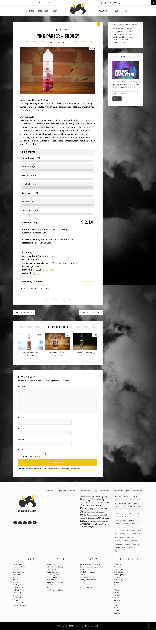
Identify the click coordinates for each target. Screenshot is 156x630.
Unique (124, 547)
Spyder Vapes (18, 592)
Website (21, 439)
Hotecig (116, 605)
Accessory (118, 496)
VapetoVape (17, 595)
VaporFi (116, 585)
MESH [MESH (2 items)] (91, 515)
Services (114, 11)
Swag (134, 544)
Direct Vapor (118, 569)
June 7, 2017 (63, 30)
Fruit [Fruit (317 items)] (84, 511)
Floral (139, 517)
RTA (116, 537)
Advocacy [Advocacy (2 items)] (82, 496)
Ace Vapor (16, 580)
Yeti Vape (117, 577)
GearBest (117, 595)
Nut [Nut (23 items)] (105, 514)
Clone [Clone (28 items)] (83, 505)
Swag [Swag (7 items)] (100, 524)
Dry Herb (125, 517)
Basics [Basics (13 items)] (106, 496)
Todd (48, 587)
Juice (52, 42)
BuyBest (117, 600)
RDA (129, 534)
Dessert (130, 513)
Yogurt (117, 551)
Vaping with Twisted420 (55, 582)
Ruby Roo (50, 585)
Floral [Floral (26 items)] (104, 508)
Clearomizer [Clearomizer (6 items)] (104, 502)
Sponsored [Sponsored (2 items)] (100, 521)
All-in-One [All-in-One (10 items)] (90, 496)
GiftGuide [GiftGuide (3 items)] (91, 512)
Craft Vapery (118, 580)
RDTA (134, 534)
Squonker (134, 540)
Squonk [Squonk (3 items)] (105, 521)
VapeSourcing (119, 608)
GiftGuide (123, 520)
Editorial (132, 517)
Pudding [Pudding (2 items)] (94, 518)
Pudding (122, 534)
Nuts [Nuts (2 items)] (81, 518)
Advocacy (126, 496)
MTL (116, 530)
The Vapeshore (18, 572)
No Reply (64, 42)
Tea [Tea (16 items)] (104, 524)
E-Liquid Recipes (86, 587)
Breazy (116, 582)
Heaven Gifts (118, 598)
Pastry (139, 530)
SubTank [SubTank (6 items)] (94, 524)
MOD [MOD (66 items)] (96, 514)
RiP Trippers (51, 569)
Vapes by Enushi (19, 603)
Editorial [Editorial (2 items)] (98, 509)
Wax (130, 547)
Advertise (103, 11)
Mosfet (136, 527)
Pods (116, 534)
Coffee (138, 510)
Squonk (126, 540)
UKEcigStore (118, 572)
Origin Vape (118, 567)
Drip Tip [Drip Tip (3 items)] (92, 509)
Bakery (125, 499)
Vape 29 (16, 577)
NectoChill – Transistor (57, 353)
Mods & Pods (43, 11)
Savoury (122, 537)
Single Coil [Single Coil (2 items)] (93, 521)
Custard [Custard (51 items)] (99, 505)
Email (21, 429)
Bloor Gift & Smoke (20, 605)
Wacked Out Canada (87, 572)
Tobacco (117, 547)
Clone (132, 510)
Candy (41, 288)
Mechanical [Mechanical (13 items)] (99, 512)
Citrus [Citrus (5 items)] (97, 502)
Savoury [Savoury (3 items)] (87, 521)
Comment (22, 386)
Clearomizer (124, 510)
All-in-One (134, 496)
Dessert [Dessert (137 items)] (85, 508)
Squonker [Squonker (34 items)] (85, 523)
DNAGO (138, 513)
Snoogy (36, 273)
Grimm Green (52, 564)
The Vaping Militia (87, 577)
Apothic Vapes (48, 269)
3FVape (116, 590)
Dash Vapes (17, 575)
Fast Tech (117, 592)
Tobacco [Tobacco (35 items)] (84, 526)
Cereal (130, 506)
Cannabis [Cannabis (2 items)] (82, 502)
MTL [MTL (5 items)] (101, 515)
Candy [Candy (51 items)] (100, 499)
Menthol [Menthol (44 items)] (84, 514)
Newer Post (91, 312)
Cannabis (117, 506)
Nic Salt (122, 530)
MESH (133, 523)
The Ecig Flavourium (20, 585)
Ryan (51, 30)
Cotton (117, 513)
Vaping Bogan (52, 572)
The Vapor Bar (18, 587)
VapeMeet (16, 582)
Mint (124, 527)
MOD (129, 527)
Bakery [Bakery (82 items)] (99, 496)
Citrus (116, 510)
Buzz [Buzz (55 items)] (94, 499)
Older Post (24, 312)
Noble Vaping (119, 575)
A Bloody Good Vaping (55, 567)
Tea (139, 544)
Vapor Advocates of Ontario (90, 564)
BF (116, 503)
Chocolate (137, 506)
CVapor (116, 610)
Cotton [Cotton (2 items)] (92, 505)
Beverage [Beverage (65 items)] (85, 499)
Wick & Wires (18, 598)
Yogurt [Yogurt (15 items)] (92, 526)
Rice (140, 534)
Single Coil (130, 537)
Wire (135, 547)
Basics (131, 499)
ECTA (82, 569)
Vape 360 (16, 569)
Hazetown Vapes (19, 567)
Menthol (126, 523)
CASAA (82, 575)
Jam (138, 520)
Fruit (47, 288)
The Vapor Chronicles (55, 590)
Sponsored (118, 540)
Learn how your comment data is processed (63, 469)
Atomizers (30, 11)
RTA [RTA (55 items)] (82, 520)
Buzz (129, 503)
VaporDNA (117, 564)
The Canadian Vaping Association (92, 567)
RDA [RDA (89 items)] (100, 517)
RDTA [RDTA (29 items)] (106, 517)
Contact (124, 11)
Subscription (118, 544)
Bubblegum (122, 503)
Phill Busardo (52, 577)
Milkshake (118, 527)
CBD (124, 506)
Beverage (33, 288)
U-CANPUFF (17, 600)
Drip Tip (117, 517)
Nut (128, 530)
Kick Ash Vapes (18, 590)
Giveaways (131, 520)
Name (21, 418)
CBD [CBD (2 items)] (86, 502)
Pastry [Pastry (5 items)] (85, 518)
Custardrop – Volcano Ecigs (85, 353)
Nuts (133, 530)
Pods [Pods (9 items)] (90, 518)
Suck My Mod (51, 580)
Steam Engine (85, 585)
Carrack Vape (18, 564)
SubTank (127, 544)
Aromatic (117, 499)
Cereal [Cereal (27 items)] (91, 502)
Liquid (54, 11)
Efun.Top (117, 613)
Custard (123, 513)
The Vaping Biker (53, 575)
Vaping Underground (88, 580)
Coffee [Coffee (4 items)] (88, 505)
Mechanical (118, 523)
